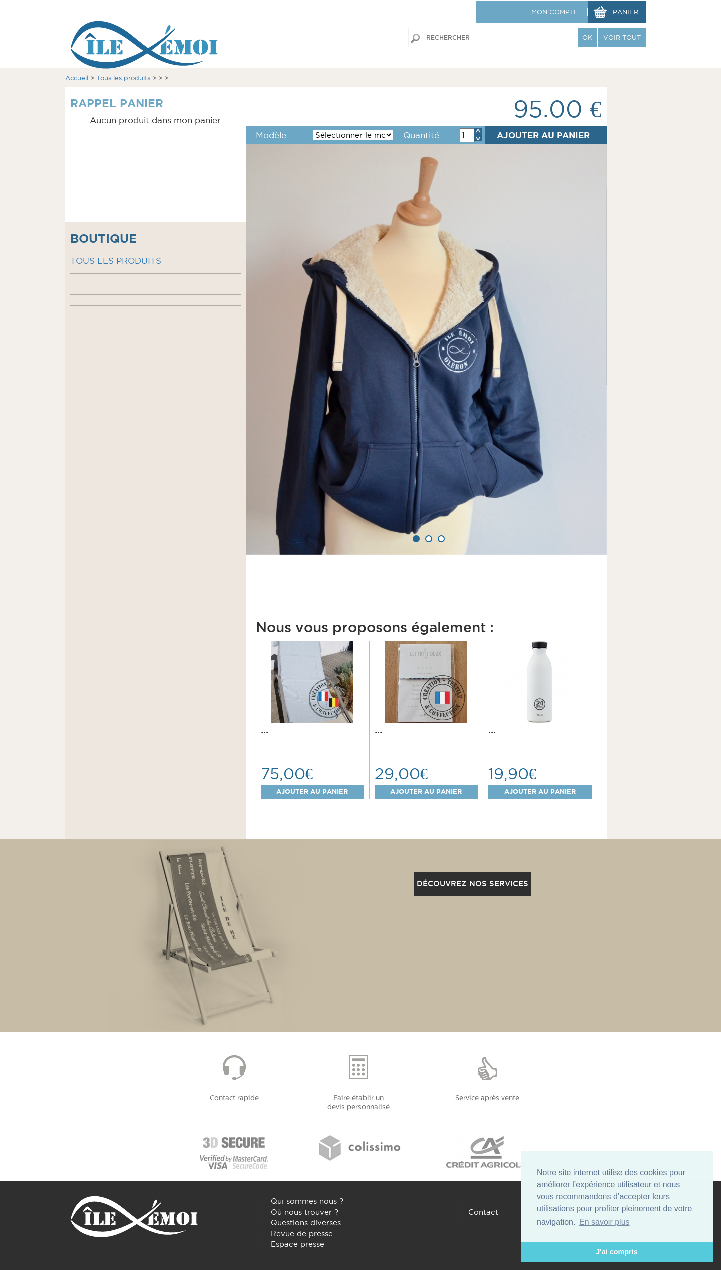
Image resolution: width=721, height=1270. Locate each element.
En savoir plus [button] (604, 1222)
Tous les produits (123, 77)
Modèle (271, 135)
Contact (483, 1212)
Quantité (421, 135)
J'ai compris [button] (616, 1252)
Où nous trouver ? (304, 1212)
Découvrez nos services (472, 883)
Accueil (76, 77)
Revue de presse (302, 1233)
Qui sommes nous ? (307, 1201)
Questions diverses (306, 1222)
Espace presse (297, 1244)
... (264, 729)
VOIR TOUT (622, 37)
